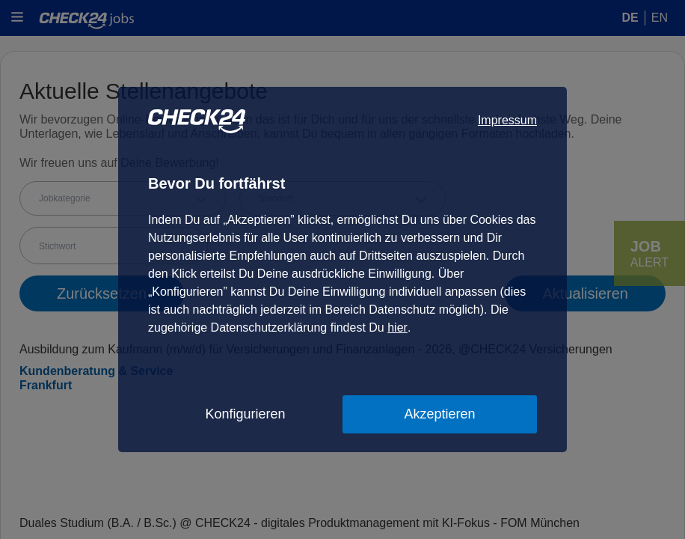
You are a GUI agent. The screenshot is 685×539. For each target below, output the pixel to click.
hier (397, 327)
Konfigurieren (245, 413)
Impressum (507, 120)
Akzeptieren (439, 413)
